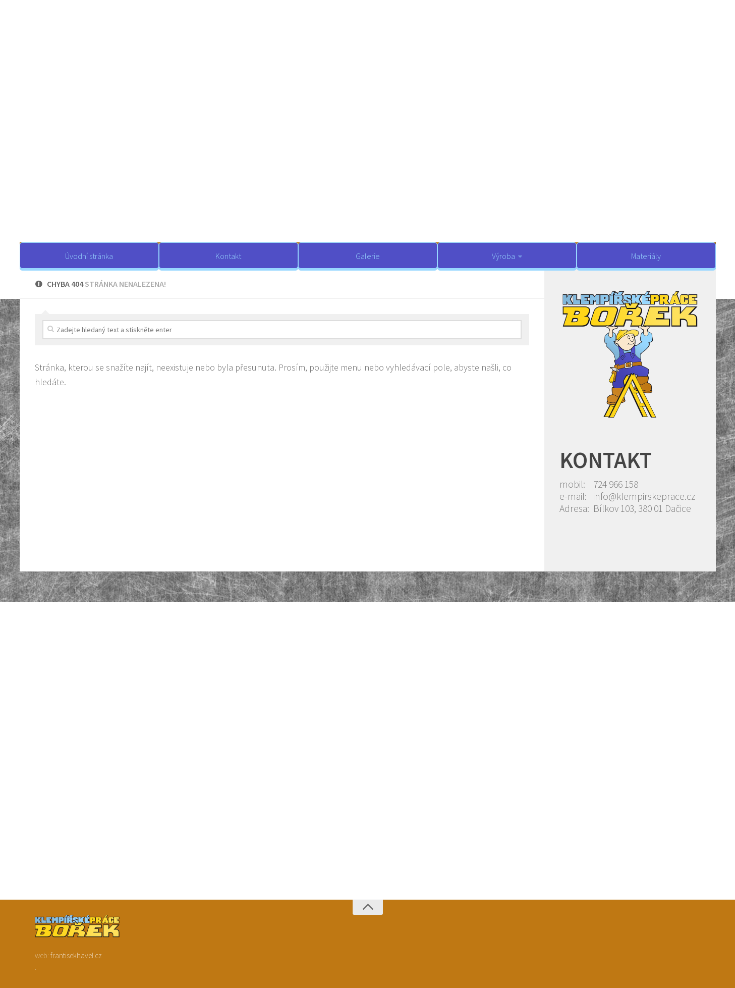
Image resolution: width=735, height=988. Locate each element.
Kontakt (228, 256)
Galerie (368, 256)
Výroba (503, 256)
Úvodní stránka (89, 256)
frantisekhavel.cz (76, 955)
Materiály (646, 256)
